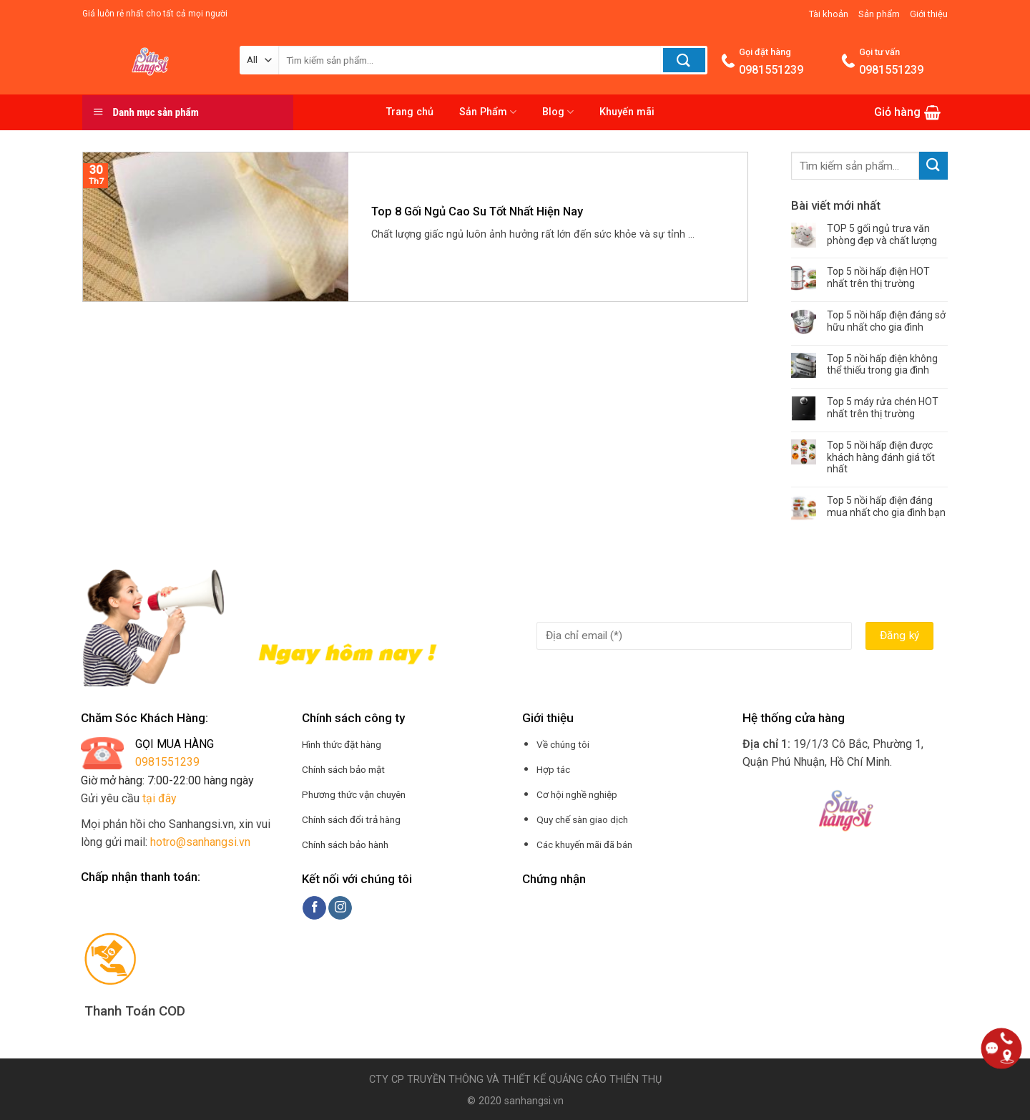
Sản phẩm (879, 14)
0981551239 (167, 762)
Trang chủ (409, 112)
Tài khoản (828, 14)
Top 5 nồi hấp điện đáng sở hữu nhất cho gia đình (886, 321)
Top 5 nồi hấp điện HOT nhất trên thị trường (878, 277)
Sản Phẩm (487, 112)
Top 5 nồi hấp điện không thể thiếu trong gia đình (882, 364)
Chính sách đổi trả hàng (351, 819)
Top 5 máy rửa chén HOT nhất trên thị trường (882, 407)
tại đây (159, 798)
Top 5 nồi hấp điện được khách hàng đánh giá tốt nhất (881, 457)
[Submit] (933, 166)
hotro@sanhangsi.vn (200, 842)
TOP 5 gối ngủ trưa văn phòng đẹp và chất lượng (882, 234)
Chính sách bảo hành (345, 844)
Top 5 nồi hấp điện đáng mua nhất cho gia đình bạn (886, 506)
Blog (558, 112)
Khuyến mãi (626, 112)
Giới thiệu (929, 14)
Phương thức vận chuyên (354, 794)
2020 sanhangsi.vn (520, 1101)
